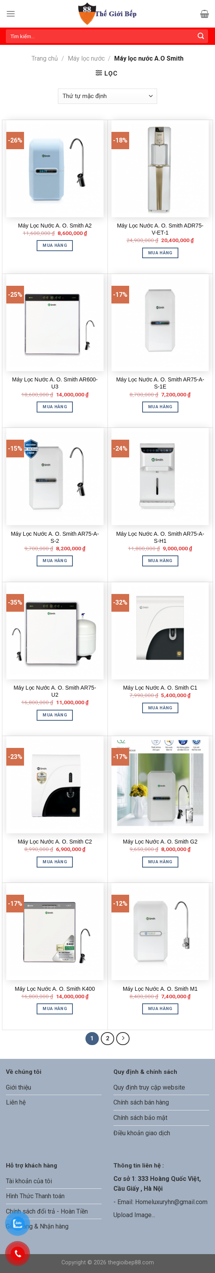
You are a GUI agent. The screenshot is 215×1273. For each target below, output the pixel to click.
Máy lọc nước (86, 58)
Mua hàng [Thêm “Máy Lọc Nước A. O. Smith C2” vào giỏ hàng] (55, 861)
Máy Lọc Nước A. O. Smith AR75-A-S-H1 (160, 537)
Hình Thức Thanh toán (35, 1196)
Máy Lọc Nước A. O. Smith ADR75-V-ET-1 (160, 229)
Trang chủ (45, 58)
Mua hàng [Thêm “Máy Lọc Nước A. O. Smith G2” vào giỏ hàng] (160, 861)
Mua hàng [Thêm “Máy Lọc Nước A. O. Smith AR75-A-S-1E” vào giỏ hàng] (160, 406)
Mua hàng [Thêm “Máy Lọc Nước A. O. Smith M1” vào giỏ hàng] (160, 1008)
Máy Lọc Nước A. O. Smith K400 (55, 989)
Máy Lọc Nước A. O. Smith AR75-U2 (54, 691)
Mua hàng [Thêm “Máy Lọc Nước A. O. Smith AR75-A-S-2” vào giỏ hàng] (55, 560)
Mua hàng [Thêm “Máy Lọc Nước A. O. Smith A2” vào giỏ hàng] (55, 245)
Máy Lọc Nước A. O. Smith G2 (160, 841)
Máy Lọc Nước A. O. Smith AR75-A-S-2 (55, 537)
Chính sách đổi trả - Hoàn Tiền (47, 1211)
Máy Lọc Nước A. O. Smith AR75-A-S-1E (160, 383)
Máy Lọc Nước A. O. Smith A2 (55, 225)
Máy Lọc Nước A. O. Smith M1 (160, 989)
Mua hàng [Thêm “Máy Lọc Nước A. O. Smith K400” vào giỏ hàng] (55, 1008)
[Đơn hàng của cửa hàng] (107, 96)
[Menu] (10, 13)
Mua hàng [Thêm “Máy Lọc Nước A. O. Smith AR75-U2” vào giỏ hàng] (55, 715)
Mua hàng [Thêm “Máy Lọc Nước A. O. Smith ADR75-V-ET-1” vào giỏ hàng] (160, 252)
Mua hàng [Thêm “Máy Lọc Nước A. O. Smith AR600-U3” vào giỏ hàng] (55, 406)
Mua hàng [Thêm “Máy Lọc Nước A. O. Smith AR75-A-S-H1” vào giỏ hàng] (160, 560)
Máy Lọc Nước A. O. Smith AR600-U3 (55, 383)
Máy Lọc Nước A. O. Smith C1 (160, 688)
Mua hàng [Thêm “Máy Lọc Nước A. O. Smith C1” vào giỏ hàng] (160, 708)
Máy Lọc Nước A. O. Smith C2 (55, 841)
